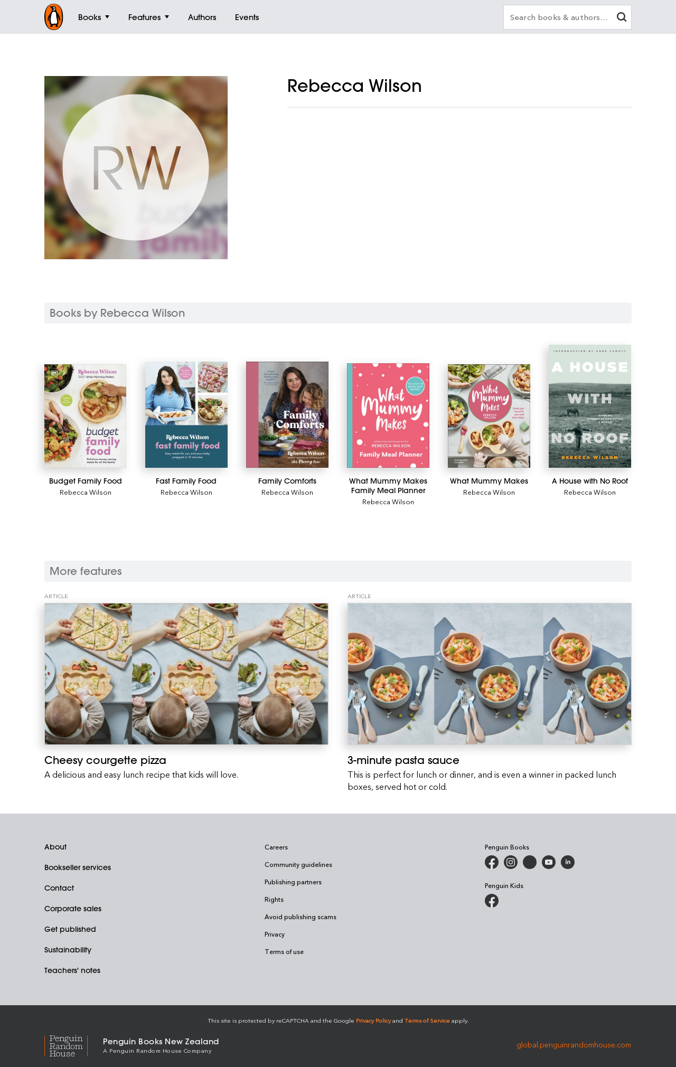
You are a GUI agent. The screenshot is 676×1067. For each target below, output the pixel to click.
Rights (274, 899)
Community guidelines (298, 864)
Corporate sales (72, 908)
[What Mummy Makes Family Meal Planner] (388, 415)
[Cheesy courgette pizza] (186, 673)
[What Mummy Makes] (489, 416)
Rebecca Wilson (85, 492)
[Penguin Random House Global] (73, 1044)
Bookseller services (77, 867)
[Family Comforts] (287, 415)
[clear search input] (621, 18)
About (55, 847)
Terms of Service (427, 1020)
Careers (276, 847)
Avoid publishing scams (300, 916)
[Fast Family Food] (186, 415)
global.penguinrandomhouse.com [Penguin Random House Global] (574, 1044)
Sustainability (67, 950)
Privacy (275, 934)
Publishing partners (293, 881)
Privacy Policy (373, 1020)
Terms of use (284, 951)
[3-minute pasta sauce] (489, 673)
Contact (59, 888)
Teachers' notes (72, 970)
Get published (70, 929)
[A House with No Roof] (590, 406)
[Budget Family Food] (85, 416)
